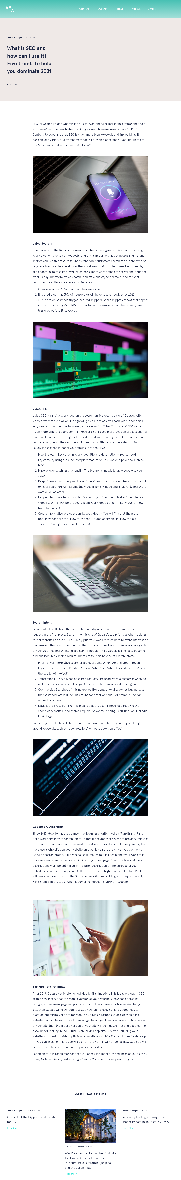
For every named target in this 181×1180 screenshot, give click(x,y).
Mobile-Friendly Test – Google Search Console (72, 1059)
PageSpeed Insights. (120, 1059)
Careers (152, 9)
